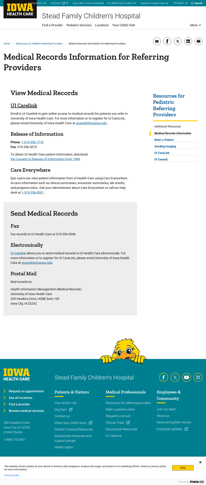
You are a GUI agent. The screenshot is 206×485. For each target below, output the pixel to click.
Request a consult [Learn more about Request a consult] (118, 416)
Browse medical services (26, 411)
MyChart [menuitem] (56, 3)
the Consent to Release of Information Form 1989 (45, 159)
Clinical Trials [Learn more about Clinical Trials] (115, 422)
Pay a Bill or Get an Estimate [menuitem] (88, 3)
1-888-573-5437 (15, 439)
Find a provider (19, 404)
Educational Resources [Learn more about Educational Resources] (121, 429)
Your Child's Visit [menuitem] (123, 25)
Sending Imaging (165, 146)
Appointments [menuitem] (35, 3)
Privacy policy (11, 475)
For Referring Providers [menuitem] (120, 3)
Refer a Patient (163, 140)
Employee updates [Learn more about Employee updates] (170, 429)
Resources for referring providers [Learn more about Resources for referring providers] (128, 403)
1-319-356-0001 (33, 192)
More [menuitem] (194, 25)
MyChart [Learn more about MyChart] (61, 409)
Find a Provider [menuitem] (52, 25)
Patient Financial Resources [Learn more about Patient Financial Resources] (74, 429)
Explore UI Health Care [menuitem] (153, 3)
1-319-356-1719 (32, 142)
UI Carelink (24, 105)
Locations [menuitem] (102, 25)
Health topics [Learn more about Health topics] (64, 447)
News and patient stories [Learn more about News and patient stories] (174, 422)
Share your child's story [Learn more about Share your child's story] (71, 423)
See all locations (20, 398)
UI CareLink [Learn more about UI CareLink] (114, 436)
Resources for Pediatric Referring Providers (39, 43)
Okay (183, 467)
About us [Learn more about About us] (163, 416)
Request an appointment (26, 391)
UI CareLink (161, 153)
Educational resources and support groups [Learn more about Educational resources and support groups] (73, 438)
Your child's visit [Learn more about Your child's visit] (65, 403)
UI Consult (160, 159)
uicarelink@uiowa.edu (91, 123)
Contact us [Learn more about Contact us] (62, 416)
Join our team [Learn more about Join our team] (166, 409)
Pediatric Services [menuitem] (79, 25)
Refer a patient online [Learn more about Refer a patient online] (120, 409)
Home (7, 43)
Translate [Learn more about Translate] (178, 3)
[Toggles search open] (196, 3)
